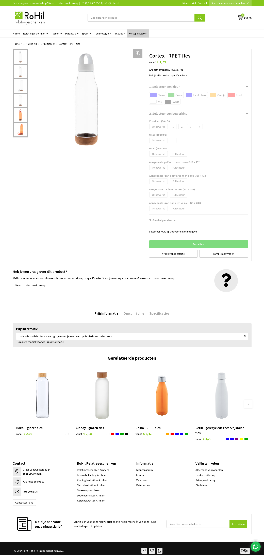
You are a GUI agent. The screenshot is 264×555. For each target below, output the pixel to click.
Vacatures (141, 480)
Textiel (119, 33)
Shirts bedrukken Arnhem (91, 485)
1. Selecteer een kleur (164, 86)
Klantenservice (145, 470)
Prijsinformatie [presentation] (106, 313)
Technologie (101, 33)
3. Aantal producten (163, 220)
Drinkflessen (48, 43)
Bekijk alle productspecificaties (168, 75)
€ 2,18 (84, 434)
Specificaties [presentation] (159, 313)
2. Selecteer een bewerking (168, 113)
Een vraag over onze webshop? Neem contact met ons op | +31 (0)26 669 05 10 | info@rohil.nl (66, 3)
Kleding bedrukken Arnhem (92, 480)
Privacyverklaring (205, 480)
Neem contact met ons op (30, 285)
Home (16, 33)
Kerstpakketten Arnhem (91, 500)
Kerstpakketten (138, 33)
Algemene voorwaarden (209, 470)
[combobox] (141, 18)
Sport (85, 33)
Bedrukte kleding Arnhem (91, 475)
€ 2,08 (24, 434)
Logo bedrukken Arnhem (91, 495)
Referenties (143, 485)
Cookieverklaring (205, 475)
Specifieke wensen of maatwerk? (230, 3)
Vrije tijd (32, 43)
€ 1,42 (144, 434)
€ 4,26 (203, 439)
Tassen (55, 33)
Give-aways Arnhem (88, 490)
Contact (202, 3)
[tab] (106, 313)
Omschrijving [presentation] (133, 313)
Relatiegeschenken (34, 33)
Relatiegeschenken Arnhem (93, 470)
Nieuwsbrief (189, 3)
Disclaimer (201, 485)
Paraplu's (70, 33)
